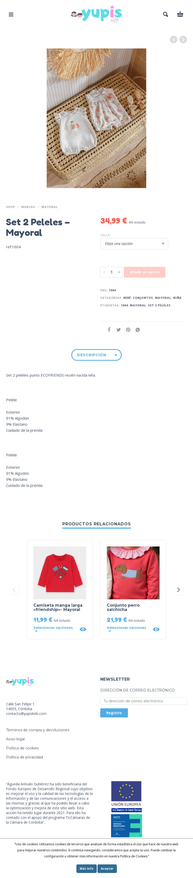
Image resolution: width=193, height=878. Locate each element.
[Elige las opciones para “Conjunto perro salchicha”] (128, 629)
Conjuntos (143, 298)
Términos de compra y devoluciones (37, 730)
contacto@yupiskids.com (26, 713)
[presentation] (14, 590)
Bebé (127, 298)
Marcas (28, 207)
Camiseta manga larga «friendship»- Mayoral (57, 607)
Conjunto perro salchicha (123, 607)
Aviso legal (15, 739)
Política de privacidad (24, 757)
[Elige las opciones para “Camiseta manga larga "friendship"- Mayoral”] (54, 629)
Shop (10, 207)
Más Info (86, 868)
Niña (177, 298)
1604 (124, 305)
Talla (105, 235)
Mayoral (49, 207)
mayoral (138, 305)
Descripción (91, 355)
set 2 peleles (159, 305)
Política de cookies (22, 748)
